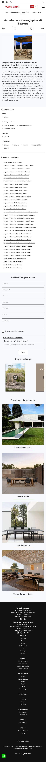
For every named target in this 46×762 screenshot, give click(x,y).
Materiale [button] (5, 133)
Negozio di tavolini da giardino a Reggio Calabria (17, 181)
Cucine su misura (23, 669)
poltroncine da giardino (25, 125)
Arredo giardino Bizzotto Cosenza (13, 162)
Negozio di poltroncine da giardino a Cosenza (16, 172)
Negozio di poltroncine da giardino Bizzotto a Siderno (18, 224)
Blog (23, 648)
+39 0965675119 (24, 628)
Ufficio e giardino (15, 12)
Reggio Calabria (37, 145)
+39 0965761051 (24, 614)
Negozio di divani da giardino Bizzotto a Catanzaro (18, 246)
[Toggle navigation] (43, 7)
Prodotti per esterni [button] (8, 122)
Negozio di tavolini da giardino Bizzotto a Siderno (17, 240)
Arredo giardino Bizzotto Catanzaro (13, 262)
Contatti (23, 653)
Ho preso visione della (14, 331)
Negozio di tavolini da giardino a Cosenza (15, 187)
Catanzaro (6, 145)
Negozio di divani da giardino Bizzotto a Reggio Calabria (19, 243)
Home (6, 12)
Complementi (23, 715)
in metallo (6, 137)
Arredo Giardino (26, 12)
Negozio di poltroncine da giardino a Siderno (16, 178)
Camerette (23, 704)
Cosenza (16, 145)
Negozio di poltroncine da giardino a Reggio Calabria (18, 166)
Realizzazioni (23, 646)
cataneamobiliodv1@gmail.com (23, 748)
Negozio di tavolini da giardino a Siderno (15, 193)
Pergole (23, 733)
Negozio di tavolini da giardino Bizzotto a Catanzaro (18, 231)
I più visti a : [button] (6, 141)
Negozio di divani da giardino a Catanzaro (15, 200)
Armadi (23, 702)
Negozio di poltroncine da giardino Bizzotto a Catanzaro (19, 215)
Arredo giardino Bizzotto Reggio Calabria (15, 258)
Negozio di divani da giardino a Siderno (15, 209)
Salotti (23, 684)
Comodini (23, 699)
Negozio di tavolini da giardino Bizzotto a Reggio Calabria (20, 227)
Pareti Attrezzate (23, 679)
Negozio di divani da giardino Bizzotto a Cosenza (17, 249)
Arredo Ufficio (23, 723)
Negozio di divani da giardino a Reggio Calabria (17, 196)
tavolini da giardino (9, 128)
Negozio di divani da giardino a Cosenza (15, 203)
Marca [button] (4, 113)
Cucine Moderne (23, 661)
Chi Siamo (23, 638)
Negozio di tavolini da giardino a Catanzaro (16, 184)
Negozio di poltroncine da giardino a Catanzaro (17, 169)
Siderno (6, 148)
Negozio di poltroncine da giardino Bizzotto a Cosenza (19, 218)
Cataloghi (23, 651)
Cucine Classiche (23, 664)
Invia (23, 352)
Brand (23, 643)
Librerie (23, 677)
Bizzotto (6, 117)
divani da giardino (9, 125)
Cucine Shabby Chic (23, 666)
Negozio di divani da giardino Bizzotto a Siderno (17, 255)
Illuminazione (23, 712)
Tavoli (23, 686)
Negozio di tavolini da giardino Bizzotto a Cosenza (18, 234)
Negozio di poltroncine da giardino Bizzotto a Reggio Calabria (21, 212)
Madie (23, 681)
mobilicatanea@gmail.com (25, 616)
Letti (23, 697)
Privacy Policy (20, 331)
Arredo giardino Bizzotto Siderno (12, 268)
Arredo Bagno (23, 689)
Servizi (23, 641)
